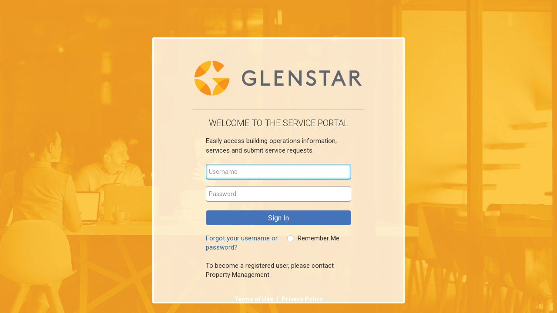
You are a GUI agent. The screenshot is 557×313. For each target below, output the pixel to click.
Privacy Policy (302, 299)
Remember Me (318, 238)
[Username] (278, 172)
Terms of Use (254, 299)
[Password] (278, 194)
